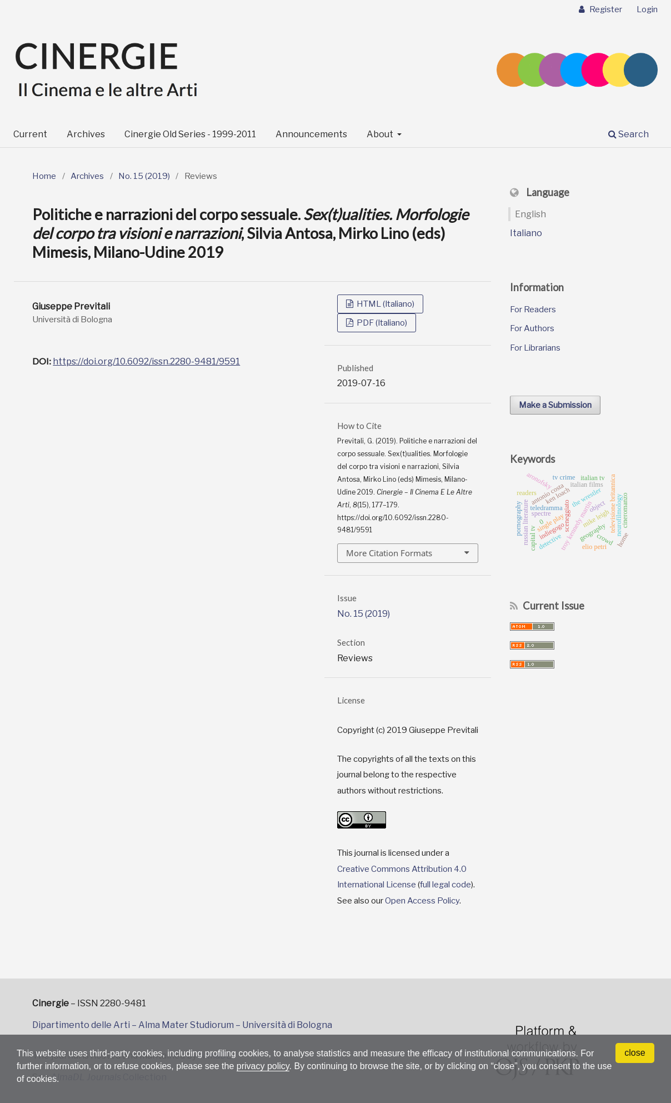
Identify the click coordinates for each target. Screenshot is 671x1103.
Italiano (526, 233)
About (381, 134)
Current (30, 134)
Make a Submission (555, 405)
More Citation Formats (389, 552)
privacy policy (263, 1066)
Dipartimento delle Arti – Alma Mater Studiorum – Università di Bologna (182, 1025)
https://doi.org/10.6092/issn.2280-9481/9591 (146, 361)
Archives (86, 134)
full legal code (445, 885)
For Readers (533, 310)
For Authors (532, 328)
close (634, 1052)
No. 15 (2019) (144, 176)
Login (647, 9)
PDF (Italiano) (381, 323)
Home (44, 176)
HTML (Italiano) (384, 304)
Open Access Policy (422, 901)
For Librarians (535, 348)
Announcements (311, 134)
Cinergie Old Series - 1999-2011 (190, 134)
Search (628, 134)
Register (605, 9)
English (530, 214)
